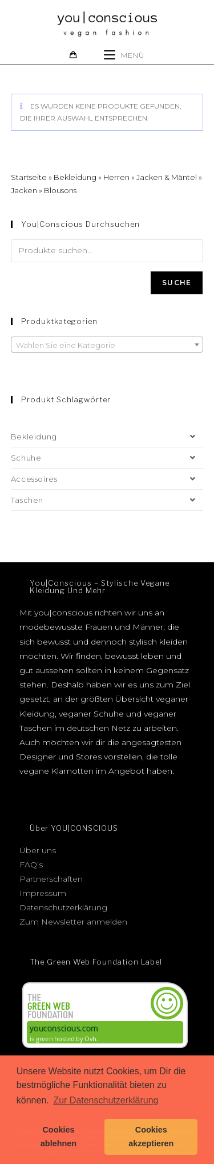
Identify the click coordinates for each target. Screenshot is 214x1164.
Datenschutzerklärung (63, 907)
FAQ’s (31, 864)
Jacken (24, 190)
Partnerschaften (51, 879)
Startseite (29, 177)
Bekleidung (75, 177)
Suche (176, 282)
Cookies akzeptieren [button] (150, 1136)
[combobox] (107, 345)
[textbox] (107, 345)
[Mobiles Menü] (124, 55)
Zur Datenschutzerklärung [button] (105, 1100)
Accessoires (107, 479)
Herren (116, 177)
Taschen (107, 500)
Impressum (42, 893)
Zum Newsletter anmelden (73, 922)
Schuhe (107, 457)
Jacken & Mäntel (166, 177)
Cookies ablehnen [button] (58, 1136)
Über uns (37, 850)
